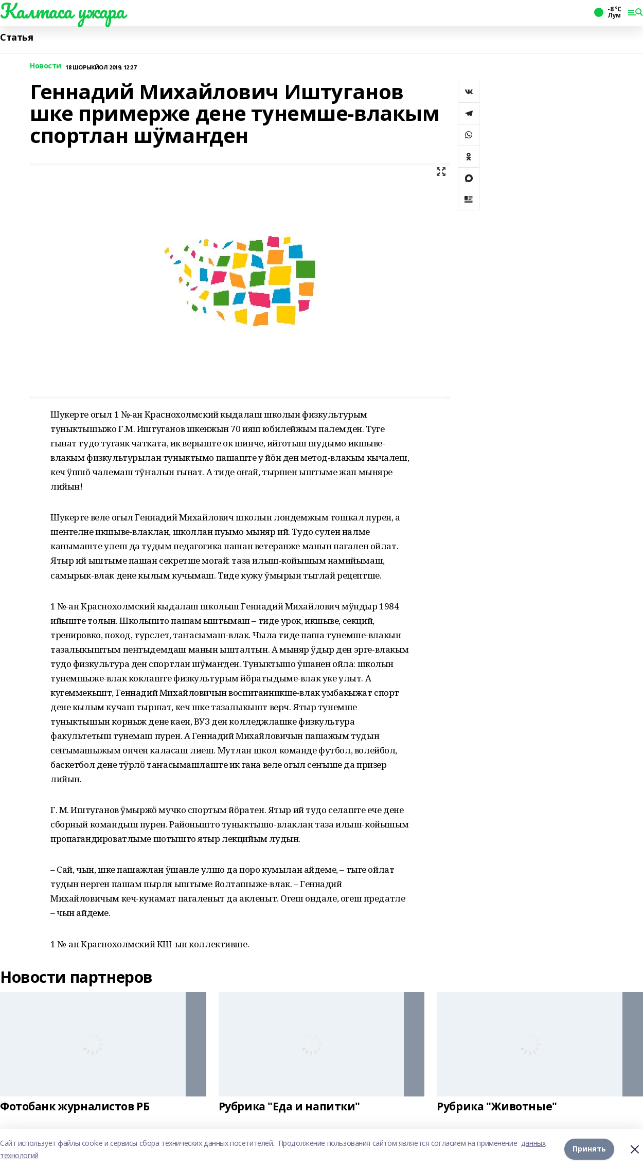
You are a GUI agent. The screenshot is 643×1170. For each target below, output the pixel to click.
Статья (16, 37)
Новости (45, 66)
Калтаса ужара (62, 11)
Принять (589, 1149)
